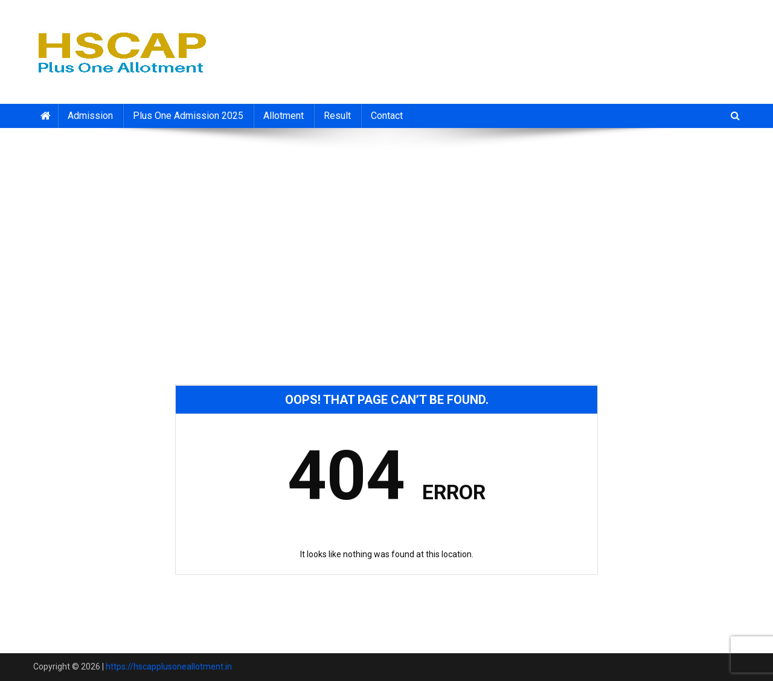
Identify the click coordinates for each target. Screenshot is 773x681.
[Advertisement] (386, 224)
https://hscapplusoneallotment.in (169, 666)
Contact (387, 115)
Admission (90, 115)
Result (337, 115)
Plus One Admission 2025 (188, 115)
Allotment (283, 115)
